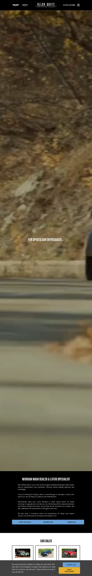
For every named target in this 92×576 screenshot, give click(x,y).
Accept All (71, 565)
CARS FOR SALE (25, 522)
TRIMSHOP (71, 522)
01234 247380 (69, 5)
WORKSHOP (48, 522)
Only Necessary (69, 570)
